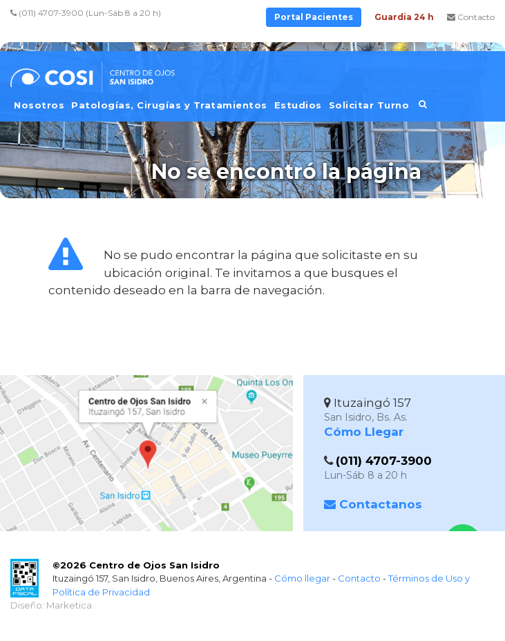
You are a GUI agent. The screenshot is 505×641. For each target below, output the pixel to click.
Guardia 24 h (404, 17)
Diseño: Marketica (51, 605)
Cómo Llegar (363, 432)
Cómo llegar (302, 578)
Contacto (471, 17)
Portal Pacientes (313, 17)
